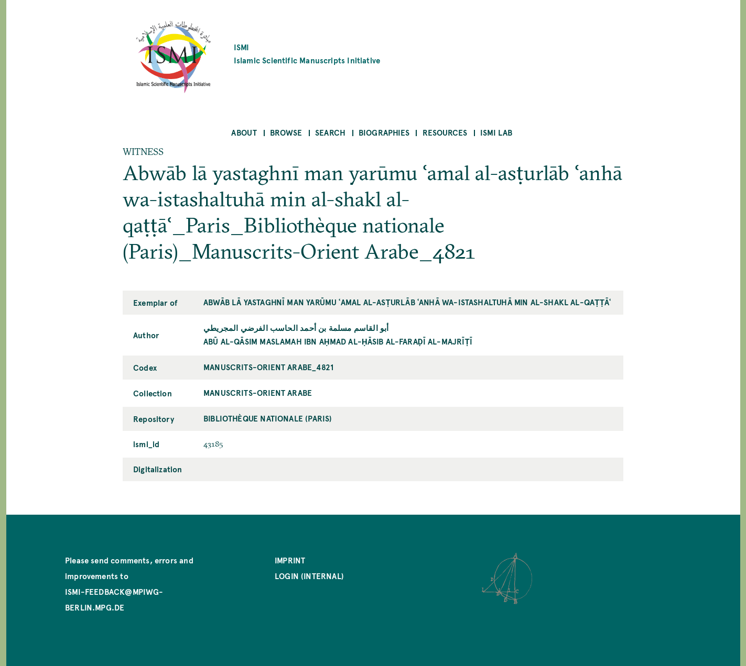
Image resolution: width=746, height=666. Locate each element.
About (244, 132)
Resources (445, 132)
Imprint (290, 559)
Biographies (384, 132)
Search (330, 132)
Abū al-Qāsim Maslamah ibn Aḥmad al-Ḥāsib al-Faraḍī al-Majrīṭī (337, 341)
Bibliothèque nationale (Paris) (267, 418)
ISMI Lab (496, 132)
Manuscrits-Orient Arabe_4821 (268, 366)
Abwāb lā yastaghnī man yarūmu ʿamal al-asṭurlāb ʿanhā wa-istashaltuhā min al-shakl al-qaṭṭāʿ (407, 301)
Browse (286, 132)
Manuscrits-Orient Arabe (257, 392)
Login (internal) (309, 575)
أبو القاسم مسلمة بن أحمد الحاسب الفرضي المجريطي (295, 327)
